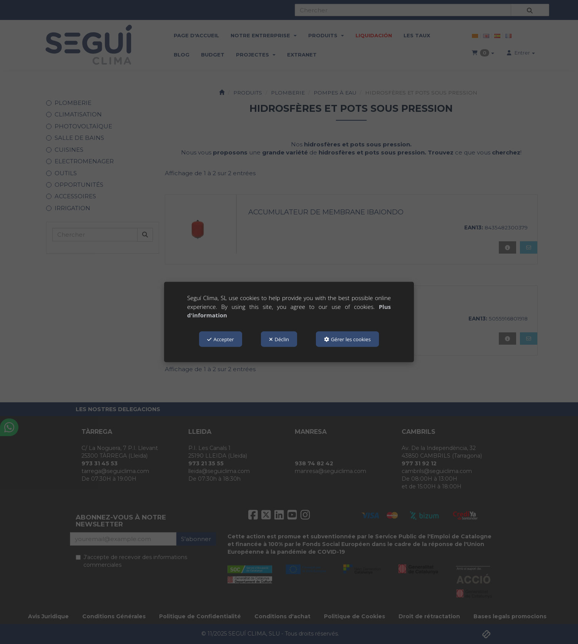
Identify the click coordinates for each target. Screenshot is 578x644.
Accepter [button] (220, 338)
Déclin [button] (279, 338)
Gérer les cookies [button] (347, 338)
